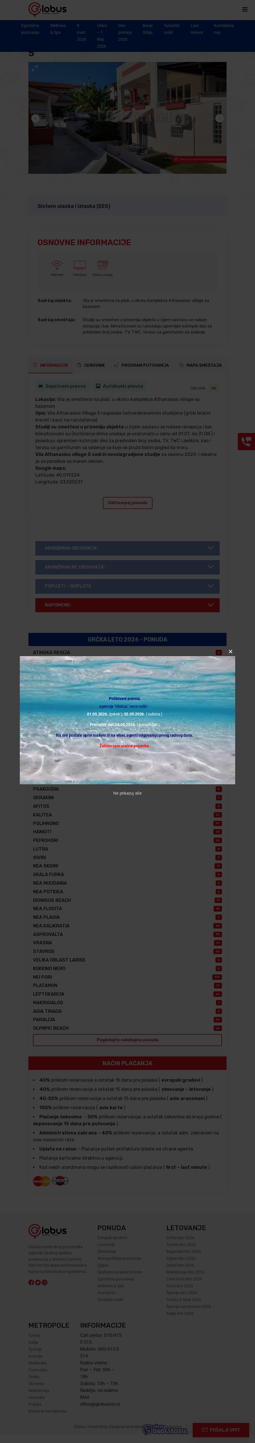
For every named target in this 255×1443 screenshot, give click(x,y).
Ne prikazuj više (127, 793)
